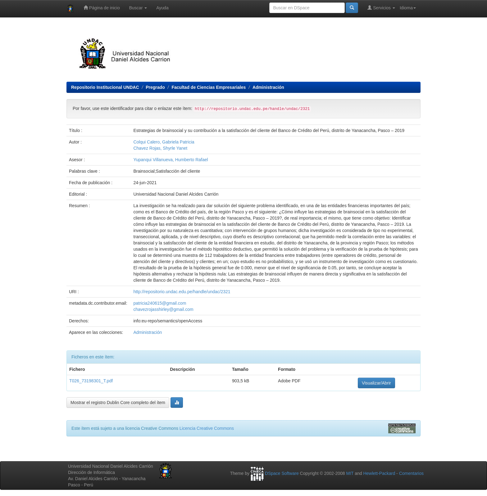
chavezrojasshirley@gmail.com (163, 309)
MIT (349, 473)
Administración (268, 87)
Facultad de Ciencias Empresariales (208, 87)
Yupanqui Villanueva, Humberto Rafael (170, 159)
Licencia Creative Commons (207, 428)
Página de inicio (102, 7)
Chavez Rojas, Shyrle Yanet (160, 148)
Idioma (408, 7)
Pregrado (155, 87)
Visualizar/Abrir (376, 382)
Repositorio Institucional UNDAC (105, 87)
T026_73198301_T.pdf (91, 380)
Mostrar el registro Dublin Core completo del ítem (118, 402)
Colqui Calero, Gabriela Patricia (163, 141)
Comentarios (411, 473)
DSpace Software (282, 473)
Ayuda (162, 7)
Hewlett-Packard (379, 473)
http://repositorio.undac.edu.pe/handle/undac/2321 (181, 291)
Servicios (381, 7)
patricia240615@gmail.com (159, 303)
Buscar (138, 7)
